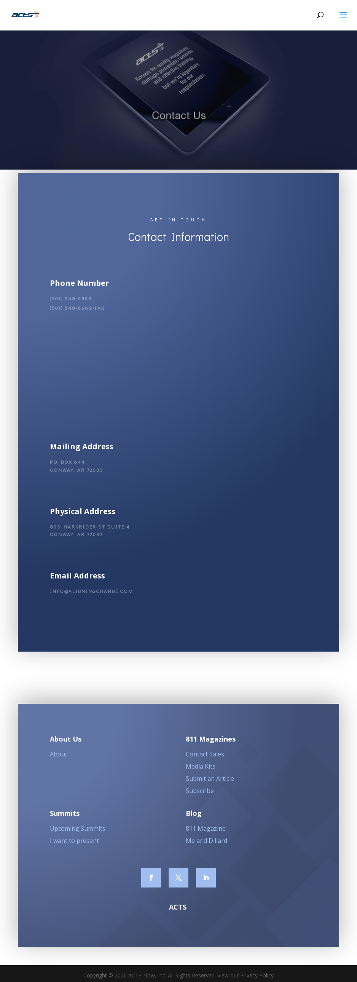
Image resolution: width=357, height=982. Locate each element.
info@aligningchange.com (91, 594)
